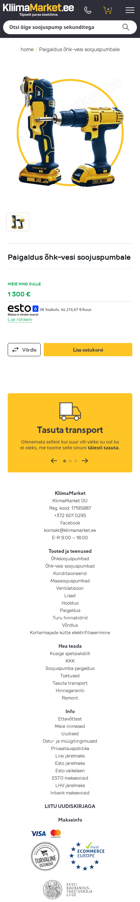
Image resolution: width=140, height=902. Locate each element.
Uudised (70, 733)
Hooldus (70, 603)
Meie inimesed (70, 726)
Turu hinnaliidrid (70, 617)
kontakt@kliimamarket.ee (70, 530)
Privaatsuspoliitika (70, 748)
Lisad (70, 595)
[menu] (131, 10)
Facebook (70, 523)
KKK (70, 661)
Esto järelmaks (70, 763)
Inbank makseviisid (70, 793)
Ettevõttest (70, 719)
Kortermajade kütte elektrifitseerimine (70, 632)
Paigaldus (70, 610)
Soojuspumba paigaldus (70, 668)
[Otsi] (70, 27)
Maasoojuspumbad (70, 581)
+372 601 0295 (70, 515)
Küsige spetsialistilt (70, 653)
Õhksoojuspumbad (70, 558)
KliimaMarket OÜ (70, 500)
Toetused (70, 675)
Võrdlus (70, 625)
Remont (70, 698)
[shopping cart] (107, 10)
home (27, 49)
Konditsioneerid (70, 573)
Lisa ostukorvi (88, 350)
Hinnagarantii (70, 690)
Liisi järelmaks (70, 756)
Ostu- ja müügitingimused (70, 741)
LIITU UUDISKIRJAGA (70, 806)
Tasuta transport (70, 683)
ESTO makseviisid (70, 778)
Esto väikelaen (70, 770)
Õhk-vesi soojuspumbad (70, 566)
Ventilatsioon (70, 588)
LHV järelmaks (70, 785)
